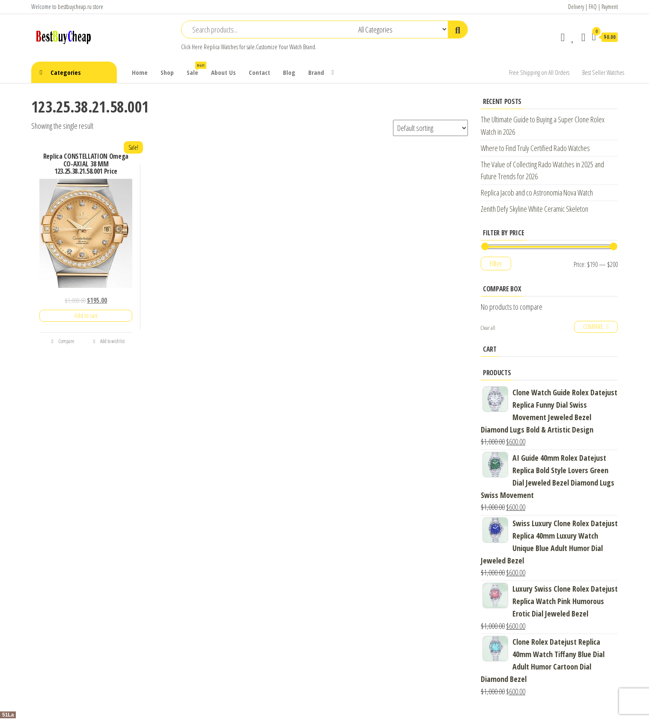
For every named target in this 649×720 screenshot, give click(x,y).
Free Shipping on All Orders (539, 72)
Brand (316, 72)
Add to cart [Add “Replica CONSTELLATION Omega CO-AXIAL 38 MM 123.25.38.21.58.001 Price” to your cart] (85, 315)
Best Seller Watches (603, 72)
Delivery (576, 7)
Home (140, 72)
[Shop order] (430, 128)
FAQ (593, 7)
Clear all (488, 328)
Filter (496, 263)
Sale (196, 69)
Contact (259, 72)
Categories (66, 72)
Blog (289, 72)
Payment (609, 7)
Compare (62, 341)
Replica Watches (221, 47)
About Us (223, 72)
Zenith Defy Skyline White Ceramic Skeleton (534, 209)
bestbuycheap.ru (75, 7)
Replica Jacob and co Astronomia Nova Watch (537, 192)
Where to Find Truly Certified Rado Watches (535, 148)
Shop (167, 72)
